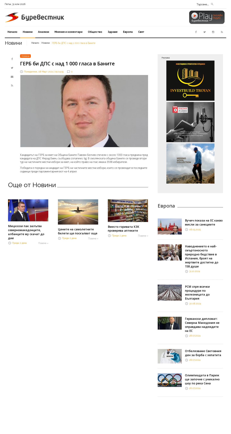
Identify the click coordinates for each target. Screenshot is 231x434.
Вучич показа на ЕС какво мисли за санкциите (201, 221)
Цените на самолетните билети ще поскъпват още (75, 230)
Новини (28, 31)
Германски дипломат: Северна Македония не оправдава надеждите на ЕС (203, 308)
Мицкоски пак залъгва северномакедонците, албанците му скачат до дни (26, 229)
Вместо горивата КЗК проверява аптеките (121, 228)
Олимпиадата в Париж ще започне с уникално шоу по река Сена (203, 359)
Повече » (43, 237)
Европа (128, 31)
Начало (12, 31)
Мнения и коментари (68, 31)
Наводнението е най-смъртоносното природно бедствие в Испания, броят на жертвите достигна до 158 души (202, 252)
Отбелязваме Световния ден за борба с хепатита (201, 333)
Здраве (113, 31)
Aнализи (43, 31)
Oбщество (95, 31)
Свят (141, 31)
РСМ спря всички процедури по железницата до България (203, 282)
